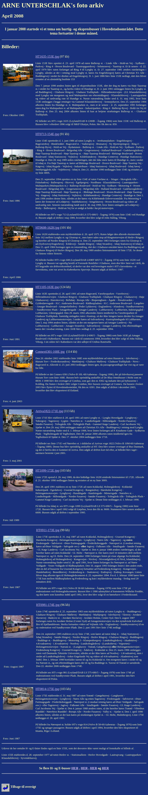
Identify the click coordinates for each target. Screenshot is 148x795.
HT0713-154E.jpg (47, 134)
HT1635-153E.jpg (47, 56)
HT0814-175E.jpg (47, 689)
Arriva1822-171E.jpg (49, 411)
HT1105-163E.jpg (47, 287)
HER (74, 768)
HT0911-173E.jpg (47, 530)
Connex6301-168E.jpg (50, 351)
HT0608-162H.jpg (47, 227)
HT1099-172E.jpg (47, 470)
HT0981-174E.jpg (48, 604)
